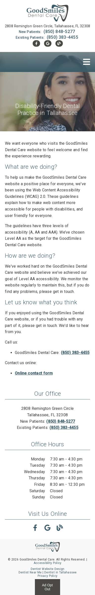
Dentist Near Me (30, 572)
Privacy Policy (47, 576)
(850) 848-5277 (59, 31)
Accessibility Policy (48, 563)
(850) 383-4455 (62, 37)
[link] (47, 13)
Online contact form (34, 373)
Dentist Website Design (48, 569)
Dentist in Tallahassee (60, 572)
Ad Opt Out (47, 587)
